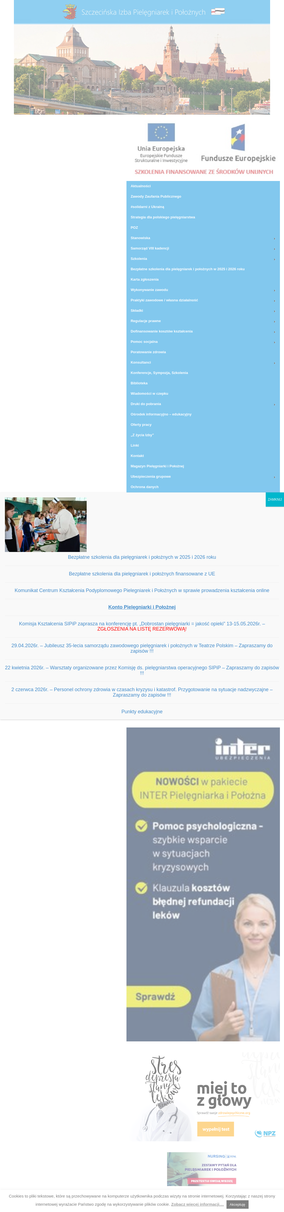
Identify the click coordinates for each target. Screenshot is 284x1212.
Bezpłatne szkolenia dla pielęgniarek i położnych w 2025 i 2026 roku (142, 557)
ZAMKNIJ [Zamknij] (275, 499)
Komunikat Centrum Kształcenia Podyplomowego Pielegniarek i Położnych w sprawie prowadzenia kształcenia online (142, 590)
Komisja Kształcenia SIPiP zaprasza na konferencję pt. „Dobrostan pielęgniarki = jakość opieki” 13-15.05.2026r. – (142, 626)
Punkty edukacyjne (141, 711)
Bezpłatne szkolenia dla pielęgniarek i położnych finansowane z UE (142, 574)
